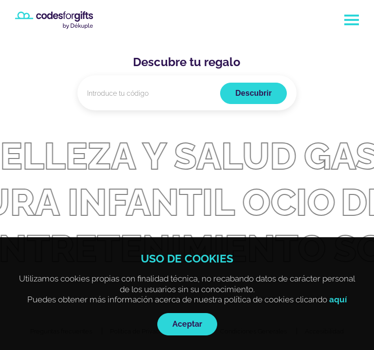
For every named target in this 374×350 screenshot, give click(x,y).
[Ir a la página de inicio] (54, 20)
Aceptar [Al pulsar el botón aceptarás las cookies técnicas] (187, 324)
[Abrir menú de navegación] (351, 20)
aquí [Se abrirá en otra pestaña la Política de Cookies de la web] (338, 299)
